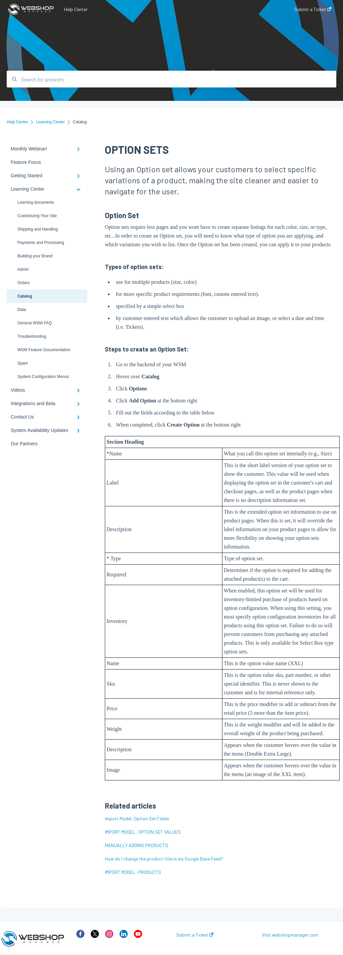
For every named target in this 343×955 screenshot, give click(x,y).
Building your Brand (35, 256)
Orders (23, 282)
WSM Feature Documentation (43, 349)
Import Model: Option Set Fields (137, 818)
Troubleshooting (31, 336)
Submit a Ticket (194, 935)
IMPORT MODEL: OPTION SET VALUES (143, 832)
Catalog (24, 296)
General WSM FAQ (34, 323)
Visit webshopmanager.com (290, 935)
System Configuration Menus (43, 376)
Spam (22, 363)
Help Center (76, 9)
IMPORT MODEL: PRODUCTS (133, 872)
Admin (23, 269)
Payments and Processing (40, 242)
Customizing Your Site (37, 215)
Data (21, 309)
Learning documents (35, 202)
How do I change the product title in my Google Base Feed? (164, 859)
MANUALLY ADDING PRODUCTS (136, 845)
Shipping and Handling (37, 229)
